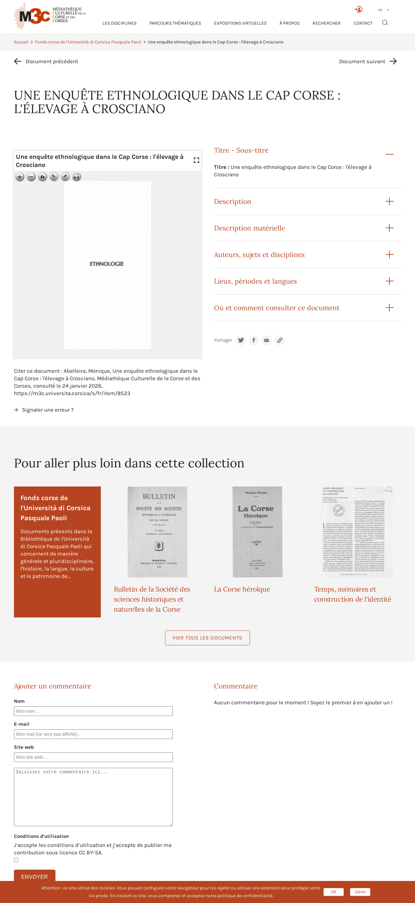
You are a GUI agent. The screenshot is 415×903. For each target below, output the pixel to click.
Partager (223, 340)
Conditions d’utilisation (41, 836)
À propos (289, 23)
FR (380, 10)
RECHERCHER (327, 23)
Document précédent (52, 61)
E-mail (22, 724)
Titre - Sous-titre (241, 150)
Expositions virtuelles (240, 23)
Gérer (360, 892)
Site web (24, 747)
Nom (19, 701)
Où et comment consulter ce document (276, 307)
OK (334, 892)
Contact (363, 23)
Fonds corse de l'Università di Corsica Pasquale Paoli (88, 42)
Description (232, 201)
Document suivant (362, 61)
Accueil (21, 42)
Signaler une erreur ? (48, 409)
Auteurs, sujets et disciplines (259, 254)
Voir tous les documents (207, 638)
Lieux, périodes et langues (255, 281)
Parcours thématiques (175, 23)
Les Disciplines (119, 23)
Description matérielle (249, 228)
